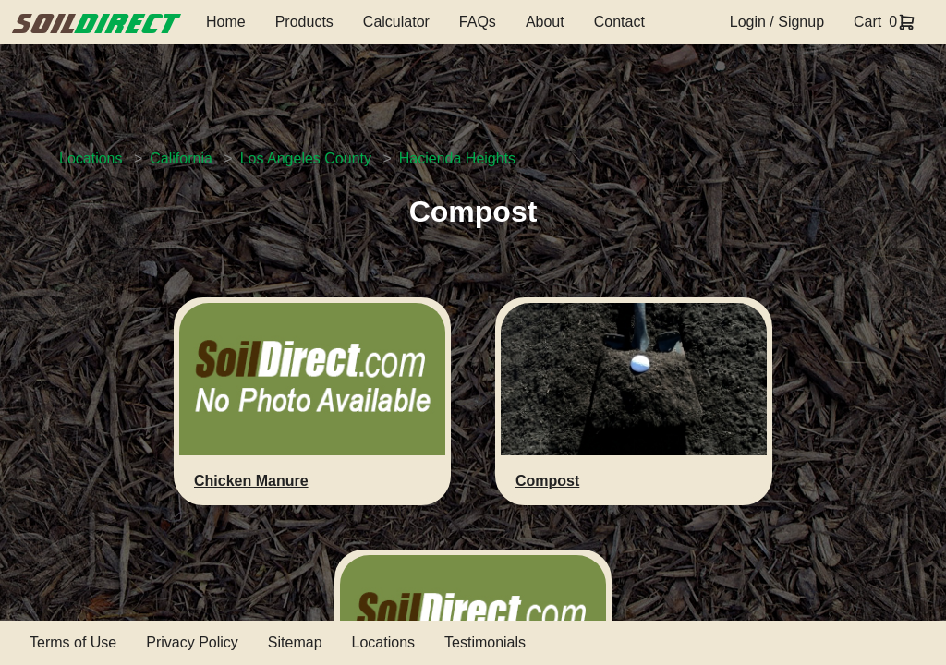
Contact (619, 22)
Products (304, 22)
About (545, 22)
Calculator (396, 22)
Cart (867, 22)
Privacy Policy (192, 642)
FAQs (477, 22)
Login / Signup (777, 22)
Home (226, 22)
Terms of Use (73, 642)
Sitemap (295, 642)
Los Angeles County (305, 158)
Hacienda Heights (457, 158)
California (181, 158)
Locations (91, 158)
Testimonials (485, 642)
